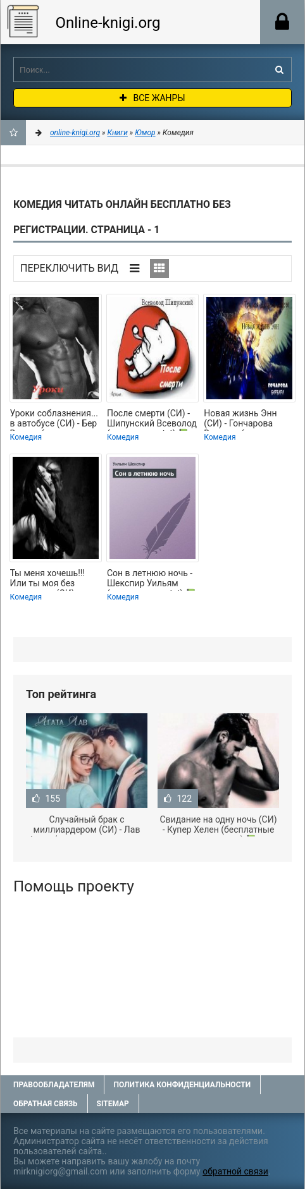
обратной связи (235, 1171)
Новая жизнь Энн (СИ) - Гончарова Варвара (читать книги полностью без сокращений (248, 419)
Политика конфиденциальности (182, 1084)
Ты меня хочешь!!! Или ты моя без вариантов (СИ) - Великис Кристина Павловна (48, 579)
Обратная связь (45, 1103)
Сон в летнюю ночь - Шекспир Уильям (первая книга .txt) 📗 (151, 579)
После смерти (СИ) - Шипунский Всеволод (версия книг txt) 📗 (152, 419)
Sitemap (113, 1103)
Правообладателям (53, 1084)
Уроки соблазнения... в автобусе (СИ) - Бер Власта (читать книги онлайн (54, 419)
